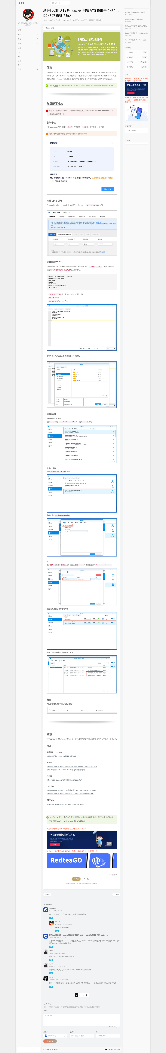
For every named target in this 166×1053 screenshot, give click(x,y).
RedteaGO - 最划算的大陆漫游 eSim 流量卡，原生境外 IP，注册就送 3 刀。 (73, 851)
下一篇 (116, 895)
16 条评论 (76, 20)
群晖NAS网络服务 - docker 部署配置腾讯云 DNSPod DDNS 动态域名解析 (72, 766)
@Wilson (58, 927)
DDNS (128, 130)
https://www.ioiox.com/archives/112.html (70, 821)
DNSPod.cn (54, 127)
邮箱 (72, 1032)
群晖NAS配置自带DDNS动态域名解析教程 (61, 756)
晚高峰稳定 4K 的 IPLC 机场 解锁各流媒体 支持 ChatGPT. (66, 829)
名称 (45, 1032)
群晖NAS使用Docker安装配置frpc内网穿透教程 (141, 12)
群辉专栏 (99, 20)
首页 (47, 28)
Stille (45, 20)
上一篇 (47, 895)
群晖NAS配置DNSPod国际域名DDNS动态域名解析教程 (66, 770)
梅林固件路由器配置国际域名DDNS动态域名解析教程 (65, 805)
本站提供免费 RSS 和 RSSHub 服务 (137, 19)
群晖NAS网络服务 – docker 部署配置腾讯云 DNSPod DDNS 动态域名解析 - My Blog (77, 935)
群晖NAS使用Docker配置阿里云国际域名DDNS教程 (64, 780)
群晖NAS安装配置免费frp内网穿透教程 (138, 26)
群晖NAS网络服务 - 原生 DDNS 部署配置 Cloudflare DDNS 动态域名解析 (71, 790)
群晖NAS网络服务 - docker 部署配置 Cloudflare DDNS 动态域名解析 (70, 793)
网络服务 (92, 20)
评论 (45, 1011)
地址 (97, 1032)
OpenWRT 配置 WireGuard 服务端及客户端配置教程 (143, 40)
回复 (51, 918)
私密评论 (112, 1027)
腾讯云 (134, 130)
